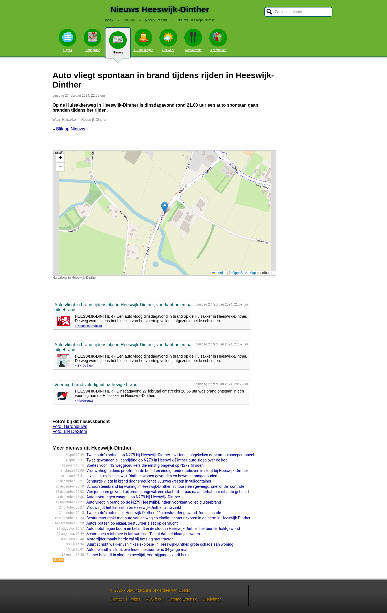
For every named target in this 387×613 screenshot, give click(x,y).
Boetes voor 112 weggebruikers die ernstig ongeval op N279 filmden (144, 465)
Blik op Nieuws (70, 129)
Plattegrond (92, 40)
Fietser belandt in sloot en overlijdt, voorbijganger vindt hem (137, 555)
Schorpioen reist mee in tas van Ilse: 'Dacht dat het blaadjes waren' (143, 534)
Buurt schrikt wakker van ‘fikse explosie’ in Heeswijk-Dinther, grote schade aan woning (159, 544)
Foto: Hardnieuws (70, 426)
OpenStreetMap (244, 273)
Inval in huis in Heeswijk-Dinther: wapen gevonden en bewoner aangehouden (151, 476)
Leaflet (219, 273)
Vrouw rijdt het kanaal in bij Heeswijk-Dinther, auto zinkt (133, 507)
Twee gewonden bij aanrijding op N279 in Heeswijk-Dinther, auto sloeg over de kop (157, 460)
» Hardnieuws (84, 400)
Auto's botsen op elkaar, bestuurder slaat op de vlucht (132, 523)
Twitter (134, 599)
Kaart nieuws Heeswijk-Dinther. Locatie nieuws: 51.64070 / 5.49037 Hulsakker (163, 213)
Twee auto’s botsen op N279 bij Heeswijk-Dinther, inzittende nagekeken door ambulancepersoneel (170, 455)
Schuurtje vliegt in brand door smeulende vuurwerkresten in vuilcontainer (148, 481)
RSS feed (154, 599)
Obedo (184, 590)
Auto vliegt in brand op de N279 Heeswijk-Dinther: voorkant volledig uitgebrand (153, 502)
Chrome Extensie (182, 599)
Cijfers (67, 40)
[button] (164, 207)
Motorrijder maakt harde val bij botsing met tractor (129, 539)
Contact (117, 599)
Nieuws (118, 44)
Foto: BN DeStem (70, 431)
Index (109, 20)
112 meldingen (143, 40)
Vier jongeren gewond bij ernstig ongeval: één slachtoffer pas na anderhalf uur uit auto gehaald (167, 491)
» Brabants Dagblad (88, 325)
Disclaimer (212, 599)
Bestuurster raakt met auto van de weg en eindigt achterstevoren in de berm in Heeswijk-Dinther (168, 518)
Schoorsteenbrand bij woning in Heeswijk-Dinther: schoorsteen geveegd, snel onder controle (165, 486)
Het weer (168, 40)
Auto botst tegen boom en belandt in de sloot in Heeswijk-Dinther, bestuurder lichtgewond (163, 528)
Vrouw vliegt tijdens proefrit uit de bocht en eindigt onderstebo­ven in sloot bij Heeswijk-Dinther (167, 470)
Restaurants (193, 40)
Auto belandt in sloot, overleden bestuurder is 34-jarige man (137, 549)
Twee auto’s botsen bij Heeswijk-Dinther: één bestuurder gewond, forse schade (153, 513)
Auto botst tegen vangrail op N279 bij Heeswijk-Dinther (133, 497)
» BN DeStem (84, 365)
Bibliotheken (218, 40)
